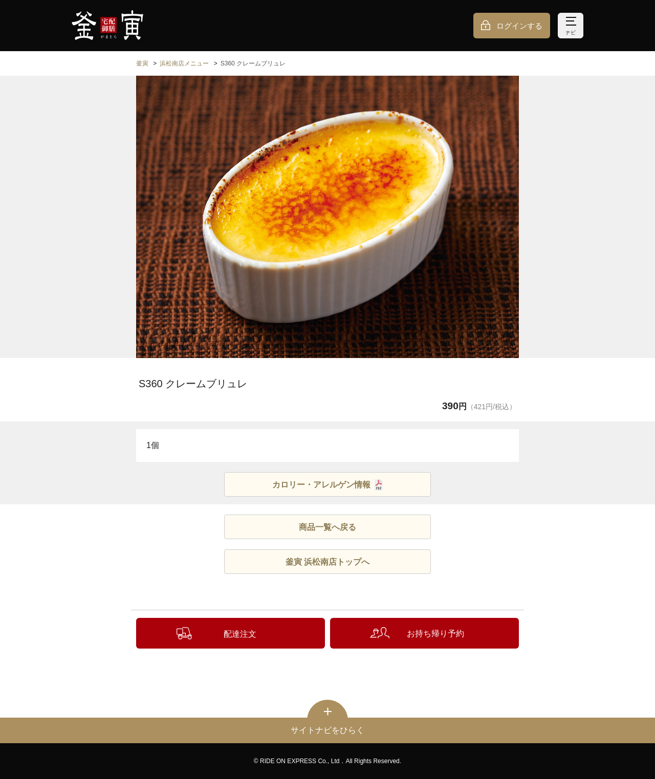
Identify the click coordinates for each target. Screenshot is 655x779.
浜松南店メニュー (184, 63)
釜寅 (142, 63)
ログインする (519, 25)
